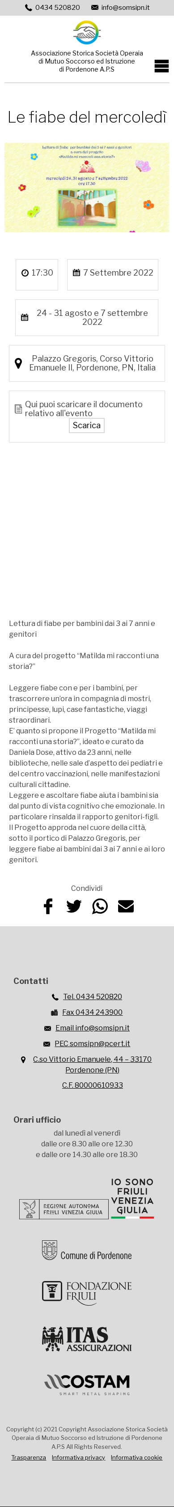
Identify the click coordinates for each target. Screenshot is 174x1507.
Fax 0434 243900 (92, 1012)
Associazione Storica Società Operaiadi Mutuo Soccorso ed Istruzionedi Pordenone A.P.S (87, 61)
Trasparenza (28, 1457)
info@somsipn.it (126, 8)
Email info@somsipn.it (92, 1028)
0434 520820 (57, 8)
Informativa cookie (136, 1457)
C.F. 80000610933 (92, 1085)
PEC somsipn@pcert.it (92, 1043)
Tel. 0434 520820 (92, 996)
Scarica (87, 425)
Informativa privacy (78, 1457)
